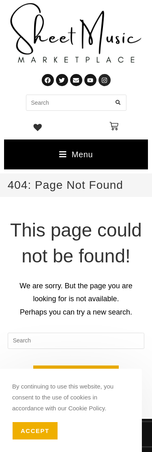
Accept (35, 430)
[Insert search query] (76, 341)
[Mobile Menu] (76, 154)
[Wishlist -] (38, 128)
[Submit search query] (118, 103)
